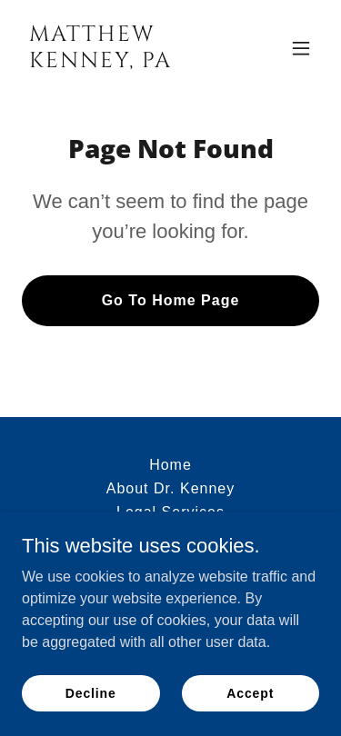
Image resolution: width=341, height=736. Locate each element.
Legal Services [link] (170, 512)
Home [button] (170, 464)
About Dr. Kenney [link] (171, 488)
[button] (301, 48)
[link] (126, 62)
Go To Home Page (171, 300)
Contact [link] (170, 535)
